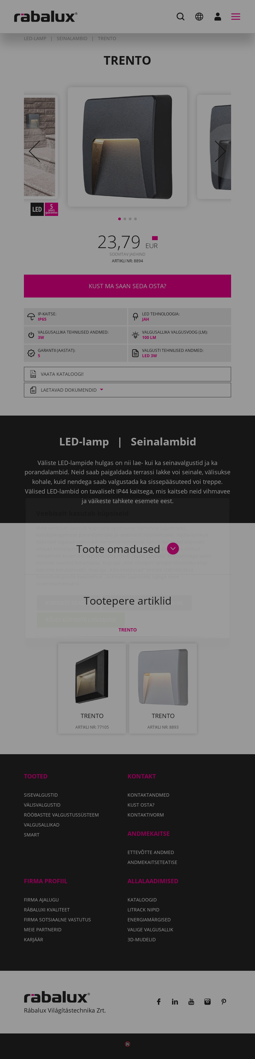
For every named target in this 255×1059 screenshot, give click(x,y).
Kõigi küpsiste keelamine (147, 565)
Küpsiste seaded (68, 565)
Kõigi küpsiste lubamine (80, 582)
